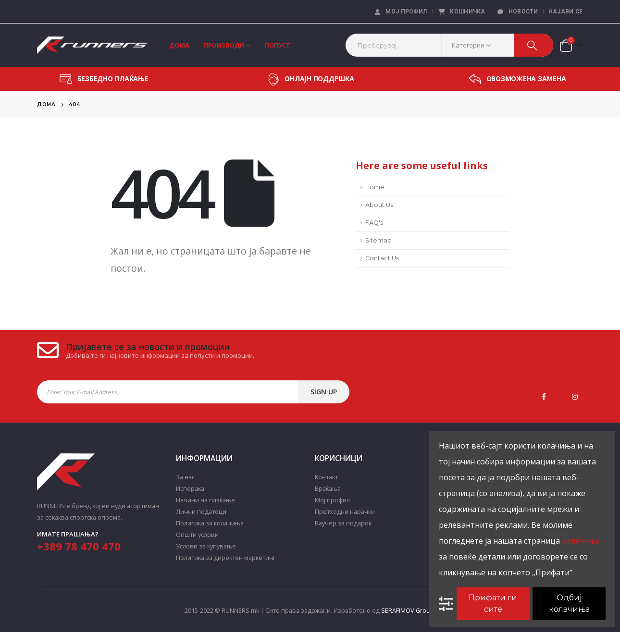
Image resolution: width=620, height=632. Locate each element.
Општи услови (197, 535)
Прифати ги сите (493, 603)
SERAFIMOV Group (407, 611)
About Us (379, 204)
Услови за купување (206, 546)
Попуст (277, 45)
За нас (185, 477)
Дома (179, 45)
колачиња (581, 540)
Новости (517, 11)
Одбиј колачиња (569, 603)
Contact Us (382, 258)
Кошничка (461, 11)
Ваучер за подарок (343, 523)
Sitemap (378, 240)
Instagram (575, 396)
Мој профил (400, 11)
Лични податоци (201, 512)
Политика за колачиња (210, 523)
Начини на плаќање (205, 500)
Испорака (190, 489)
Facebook (544, 396)
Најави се (565, 11)
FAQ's (374, 222)
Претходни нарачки (345, 512)
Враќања (328, 489)
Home (374, 187)
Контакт (326, 477)
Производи (224, 45)
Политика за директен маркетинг (225, 558)
